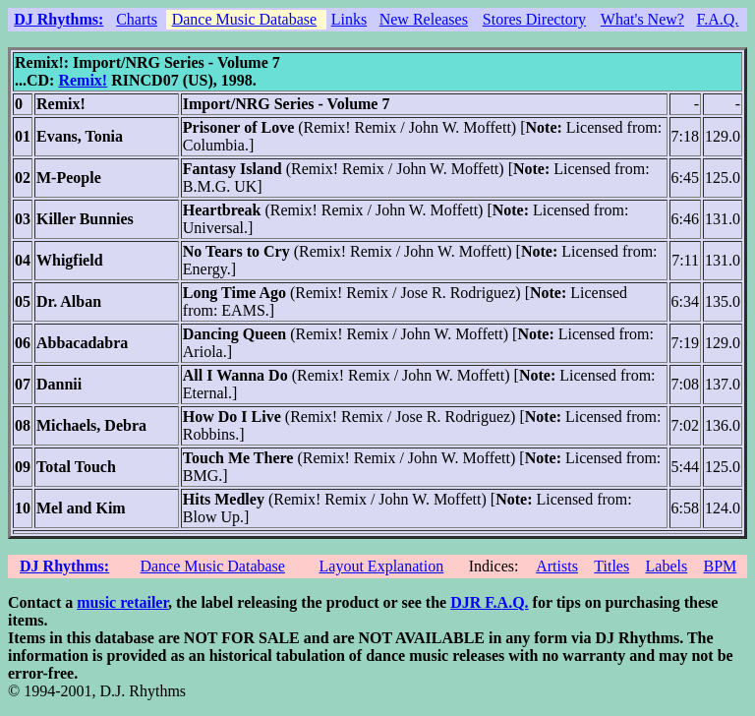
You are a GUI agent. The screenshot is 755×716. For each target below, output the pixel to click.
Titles (611, 566)
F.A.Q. (718, 19)
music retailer (122, 602)
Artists (557, 566)
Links (349, 19)
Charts (136, 19)
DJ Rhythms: (58, 19)
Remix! (82, 80)
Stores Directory (534, 19)
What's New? (642, 19)
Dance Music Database (245, 19)
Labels (667, 566)
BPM (719, 566)
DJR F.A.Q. (489, 602)
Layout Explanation (381, 566)
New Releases (423, 19)
